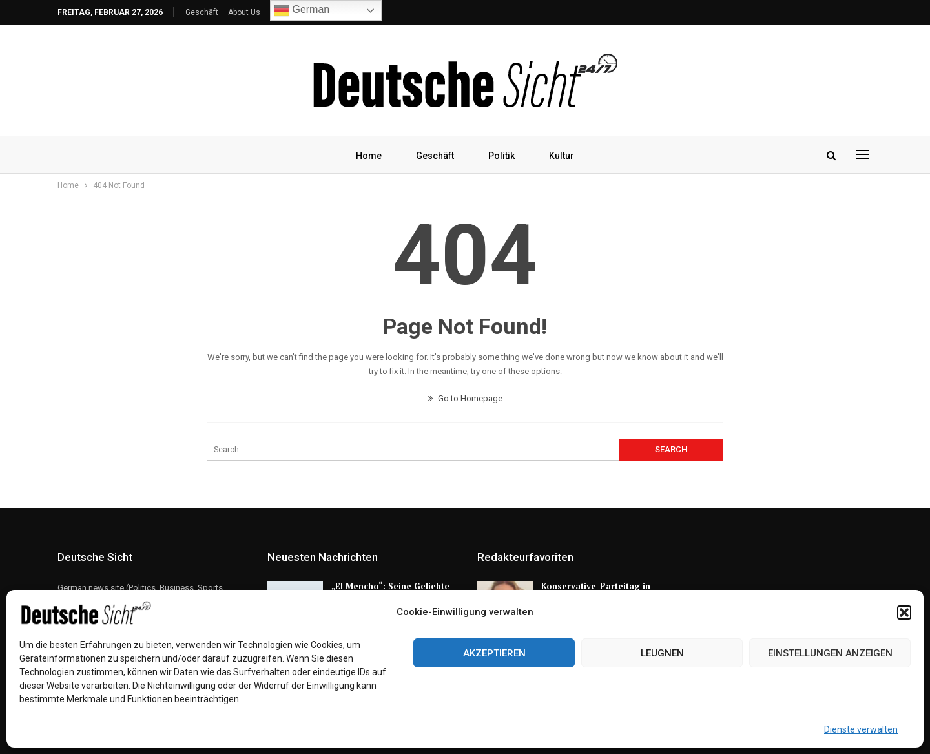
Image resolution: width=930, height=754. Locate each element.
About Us (244, 12)
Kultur (561, 156)
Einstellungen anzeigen (830, 653)
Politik (501, 156)
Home (369, 156)
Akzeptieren (494, 653)
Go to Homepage (465, 398)
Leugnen (662, 653)
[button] (904, 612)
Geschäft (201, 12)
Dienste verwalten (861, 729)
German (301, 10)
